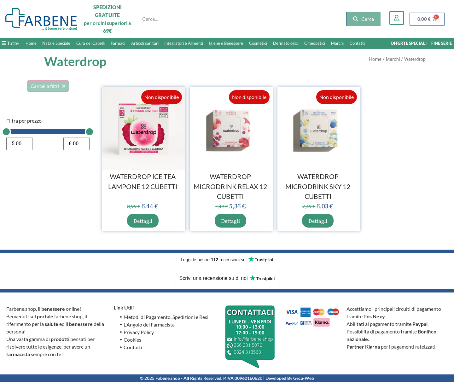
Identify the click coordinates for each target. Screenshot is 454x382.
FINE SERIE (441, 43)
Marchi (337, 43)
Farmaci (118, 43)
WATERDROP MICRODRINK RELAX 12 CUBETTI (230, 186)
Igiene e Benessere (226, 43)
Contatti (357, 43)
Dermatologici (286, 43)
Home (31, 43)
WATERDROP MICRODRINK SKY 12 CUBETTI (317, 186)
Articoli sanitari (145, 43)
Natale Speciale (56, 43)
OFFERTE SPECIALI (409, 43)
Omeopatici (314, 43)
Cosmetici (258, 43)
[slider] (6, 131)
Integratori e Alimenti (183, 43)
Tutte (10, 43)
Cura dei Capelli (90, 43)
